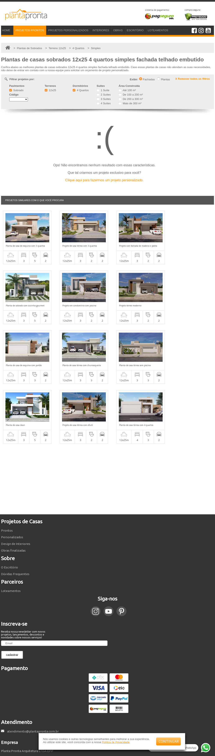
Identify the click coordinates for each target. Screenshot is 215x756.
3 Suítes (104, 99)
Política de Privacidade (115, 742)
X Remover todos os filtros (192, 78)
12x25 (50, 90)
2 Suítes (104, 94)
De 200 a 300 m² (131, 99)
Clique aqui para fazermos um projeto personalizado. (104, 180)
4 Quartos (81, 90)
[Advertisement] (107, 419)
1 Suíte (103, 90)
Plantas (163, 79)
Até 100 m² (127, 90)
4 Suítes (104, 103)
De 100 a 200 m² (131, 94)
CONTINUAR (169, 741)
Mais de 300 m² (130, 103)
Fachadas (147, 79)
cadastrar (12, 595)
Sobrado (16, 90)
